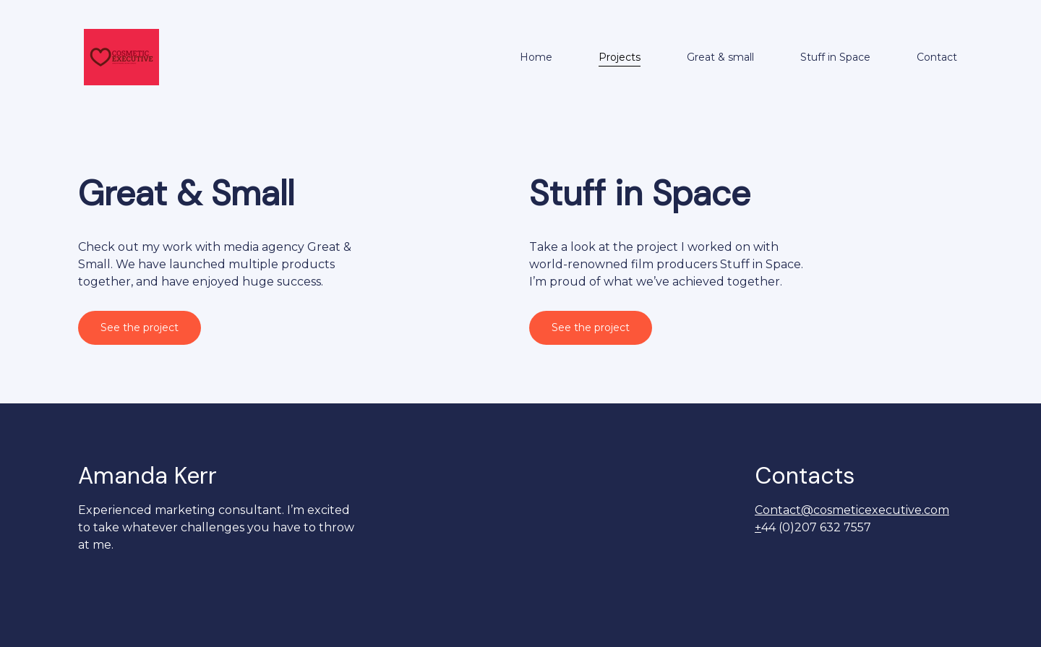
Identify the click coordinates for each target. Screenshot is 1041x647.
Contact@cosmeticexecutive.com (852, 510)
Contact (937, 57)
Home (536, 57)
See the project (139, 327)
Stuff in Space (835, 57)
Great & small (720, 57)
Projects (620, 57)
